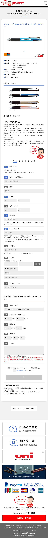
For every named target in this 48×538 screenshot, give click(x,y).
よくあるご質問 (30, 525)
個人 (6, 170)
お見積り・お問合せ (24, 518)
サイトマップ (19, 527)
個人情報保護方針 (21, 370)
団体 (13, 170)
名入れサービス (10, 525)
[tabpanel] (24, 39)
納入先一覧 (38, 525)
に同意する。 (24, 370)
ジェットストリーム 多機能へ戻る (23, 409)
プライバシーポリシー (38, 527)
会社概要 (26, 527)
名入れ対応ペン (20, 525)
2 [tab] (24, 51)
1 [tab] (23, 51)
